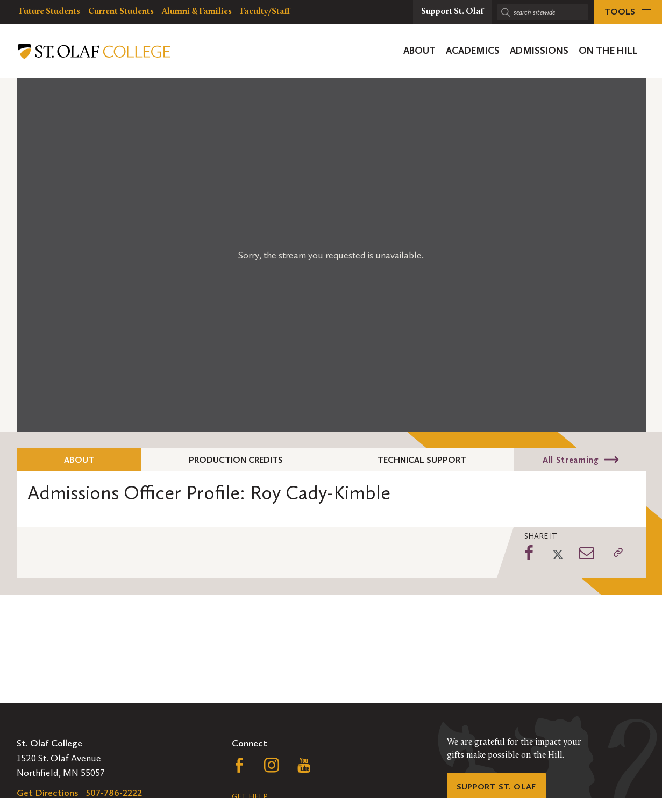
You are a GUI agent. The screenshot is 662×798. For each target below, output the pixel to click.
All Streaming (571, 459)
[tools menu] (628, 12)
